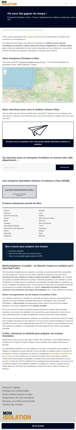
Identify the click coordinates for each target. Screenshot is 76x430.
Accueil (4, 30)
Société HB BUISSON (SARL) (19, 190)
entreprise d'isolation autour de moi (32, 62)
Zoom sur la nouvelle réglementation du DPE (25, 256)
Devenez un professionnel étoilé (18, 401)
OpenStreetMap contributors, (61, 102)
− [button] (5, 72)
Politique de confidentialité (15, 391)
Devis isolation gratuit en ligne (17, 394)
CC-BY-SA (70, 102)
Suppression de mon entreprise (18, 397)
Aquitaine (30, 30)
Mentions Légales (11, 387)
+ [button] (5, 69)
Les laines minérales (16, 251)
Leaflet (45, 102)
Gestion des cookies (12, 404)
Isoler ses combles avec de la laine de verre (24, 253)
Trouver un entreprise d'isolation (17, 30)
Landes (37, 30)
